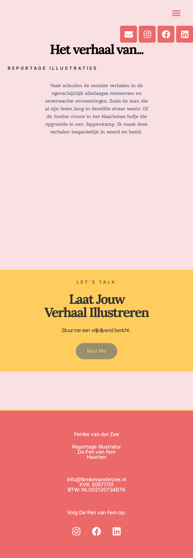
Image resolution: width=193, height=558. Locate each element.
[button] (176, 13)
